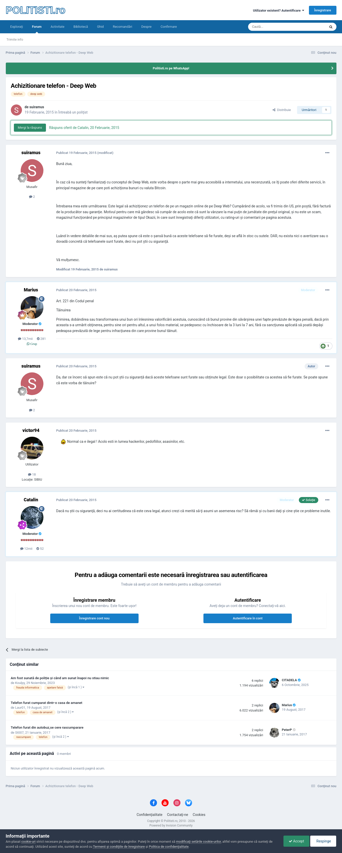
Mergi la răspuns (30, 127)
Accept (296, 841)
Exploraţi (16, 27)
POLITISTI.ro (35, 10)
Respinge (323, 841)
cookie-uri (28, 841)
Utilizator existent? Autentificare (278, 10)
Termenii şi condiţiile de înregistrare (119, 846)
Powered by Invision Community (171, 825)
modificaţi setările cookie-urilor (198, 841)
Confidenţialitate (149, 815)
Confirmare (169, 27)
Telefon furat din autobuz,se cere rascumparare (47, 727)
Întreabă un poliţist (73, 112)
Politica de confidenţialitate (169, 846)
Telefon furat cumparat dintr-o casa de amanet (47, 703)
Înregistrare (322, 10)
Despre (146, 27)
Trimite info (15, 39)
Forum (37, 29)
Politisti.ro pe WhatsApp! (171, 68)
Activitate (57, 27)
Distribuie (282, 110)
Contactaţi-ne (177, 815)
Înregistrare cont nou (94, 618)
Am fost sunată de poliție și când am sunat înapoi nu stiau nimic (60, 678)
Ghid (100, 27)
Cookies (199, 815)
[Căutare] (272, 27)
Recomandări (122, 27)
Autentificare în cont (247, 618)
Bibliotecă (80, 27)
